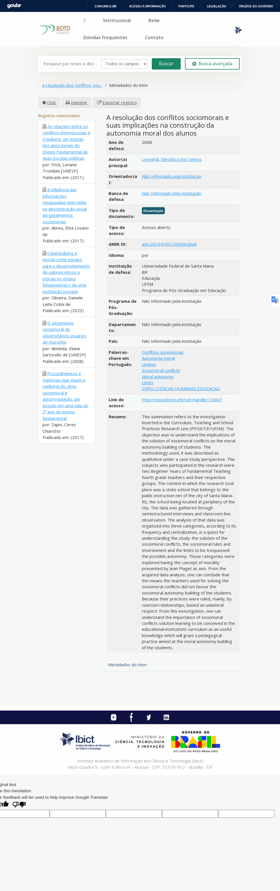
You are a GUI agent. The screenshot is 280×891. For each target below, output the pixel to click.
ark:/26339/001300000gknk (169, 244)
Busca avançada (212, 63)
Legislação (216, 6)
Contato (154, 37)
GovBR (14, 6)
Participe (186, 6)
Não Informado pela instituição (171, 176)
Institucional (117, 20)
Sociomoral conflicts (161, 370)
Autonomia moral (158, 358)
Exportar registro (119, 102)
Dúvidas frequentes (105, 37)
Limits (147, 382)
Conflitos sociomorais (163, 352)
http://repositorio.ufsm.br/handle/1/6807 (182, 399)
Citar (51, 102)
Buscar (166, 63)
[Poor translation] (19, 805)
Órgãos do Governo (256, 6)
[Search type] (124, 64)
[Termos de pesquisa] (68, 63)
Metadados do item (127, 664)
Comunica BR (105, 6)
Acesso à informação (147, 6)
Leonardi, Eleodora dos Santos (172, 159)
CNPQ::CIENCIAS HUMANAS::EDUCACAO (181, 388)
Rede (154, 20)
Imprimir (79, 102)
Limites (149, 364)
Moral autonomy (158, 376)
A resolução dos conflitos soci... (72, 85)
